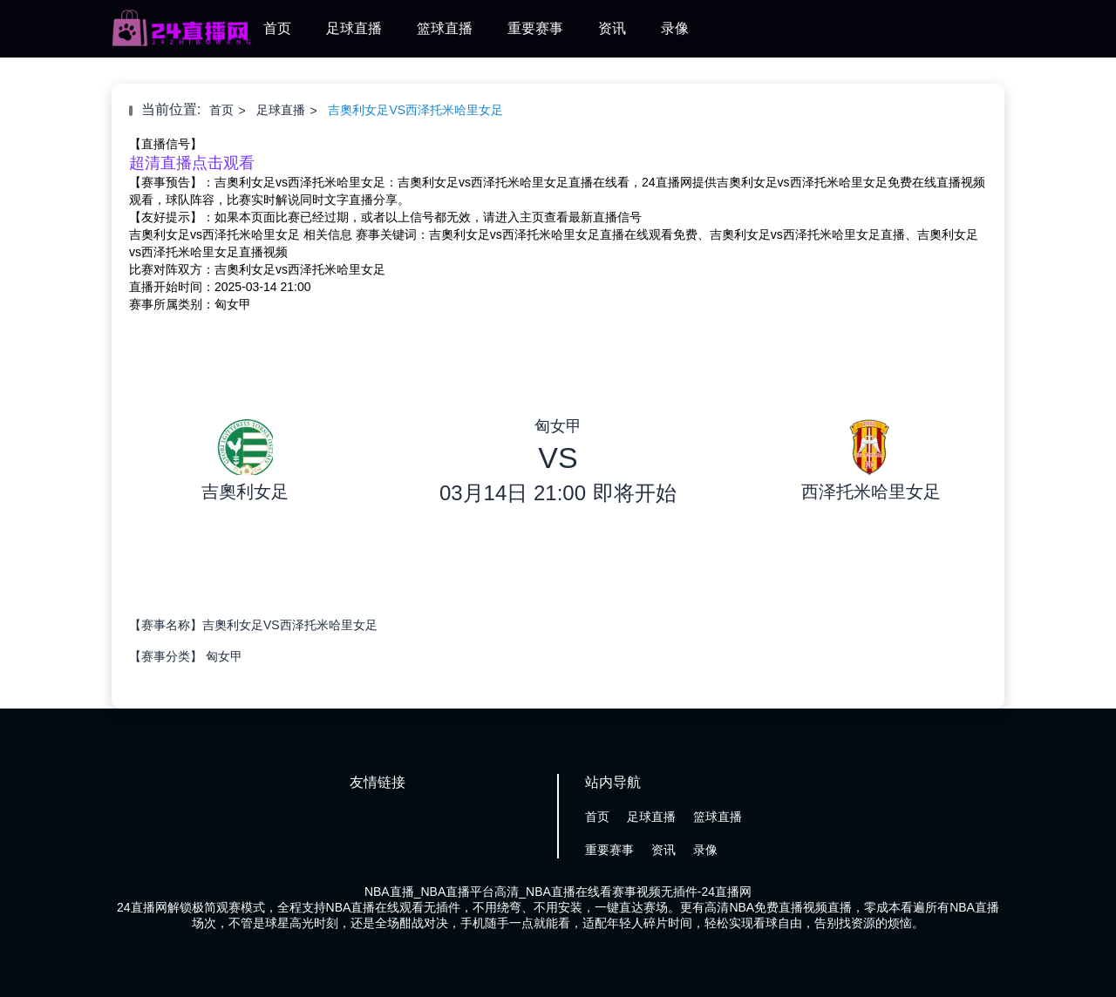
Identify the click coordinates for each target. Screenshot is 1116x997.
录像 (675, 28)
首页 (277, 28)
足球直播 (354, 28)
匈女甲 (224, 656)
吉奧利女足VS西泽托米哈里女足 (415, 110)
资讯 (612, 28)
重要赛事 (535, 28)
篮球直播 (445, 28)
